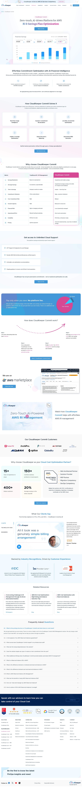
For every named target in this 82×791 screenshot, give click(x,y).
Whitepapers (62, 725)
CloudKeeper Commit (5, 731)
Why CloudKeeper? (20, 5)
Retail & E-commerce (19, 725)
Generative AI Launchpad (31, 753)
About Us (72, 725)
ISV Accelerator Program (49, 722)
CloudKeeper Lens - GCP (6, 745)
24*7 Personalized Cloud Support (32, 739)
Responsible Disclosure (49, 783)
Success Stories (53, 5)
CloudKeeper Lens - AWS (6, 742)
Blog (61, 722)
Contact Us (76, 5)
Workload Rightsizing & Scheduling (33, 762)
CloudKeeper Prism (29, 759)
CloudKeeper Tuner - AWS (6, 734)
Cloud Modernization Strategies (32, 736)
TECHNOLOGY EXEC (7, 527)
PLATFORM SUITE (5, 728)
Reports (61, 739)
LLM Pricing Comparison (30, 765)
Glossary (61, 736)
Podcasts (62, 728)
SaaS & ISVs (17, 722)
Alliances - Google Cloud (75, 739)
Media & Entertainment (20, 736)
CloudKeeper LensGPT (6, 748)
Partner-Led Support (30, 742)
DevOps (27, 748)
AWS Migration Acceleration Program (51, 728)
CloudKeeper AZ (4, 722)
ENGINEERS (4, 532)
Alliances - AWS (73, 736)
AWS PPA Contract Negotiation (32, 722)
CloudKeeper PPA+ (5, 725)
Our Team (72, 728)
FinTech (16, 728)
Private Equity (47, 725)
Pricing (59, 5)
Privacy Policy (37, 783)
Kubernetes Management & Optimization (34, 756)
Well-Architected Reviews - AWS (32, 728)
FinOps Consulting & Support (31, 725)
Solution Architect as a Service (32, 745)
